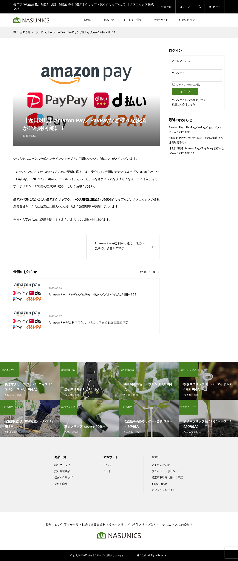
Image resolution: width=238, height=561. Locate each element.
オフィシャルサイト (163, 489)
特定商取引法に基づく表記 (167, 477)
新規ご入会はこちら (183, 104)
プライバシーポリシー (165, 471)
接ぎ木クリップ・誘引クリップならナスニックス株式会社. (117, 555)
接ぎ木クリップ (63, 477)
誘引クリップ (62, 464)
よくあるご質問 (132, 19)
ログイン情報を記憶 (186, 84)
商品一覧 (108, 19)
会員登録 (166, 6)
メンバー (108, 464)
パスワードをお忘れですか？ (189, 99)
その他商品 (60, 483)
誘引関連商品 (62, 471)
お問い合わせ (187, 19)
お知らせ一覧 (147, 271)
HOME (87, 19)
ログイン (185, 6)
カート (107, 471)
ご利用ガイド (160, 19)
